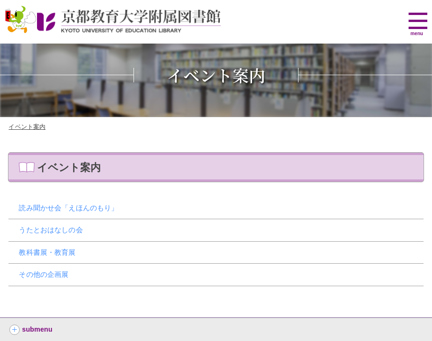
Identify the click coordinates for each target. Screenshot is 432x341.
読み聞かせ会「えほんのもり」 (68, 208)
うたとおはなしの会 (50, 230)
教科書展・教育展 (47, 252)
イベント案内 (26, 126)
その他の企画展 (43, 274)
